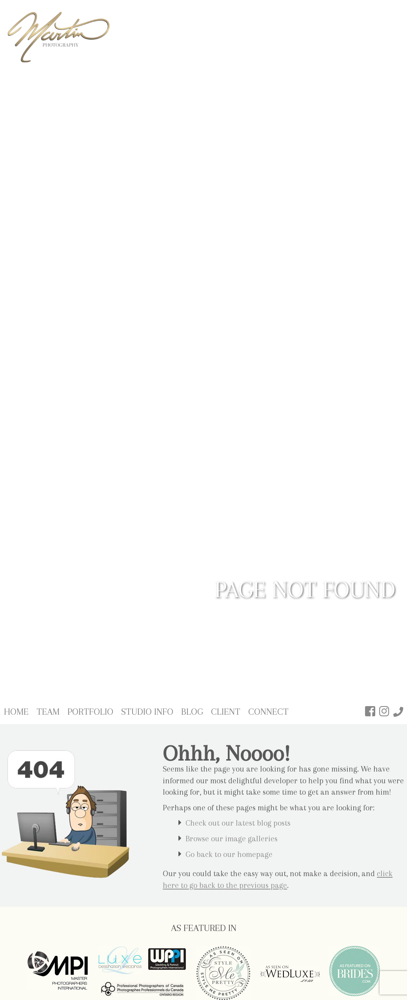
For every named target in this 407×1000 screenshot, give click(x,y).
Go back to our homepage (229, 854)
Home (16, 711)
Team (48, 711)
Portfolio (90, 711)
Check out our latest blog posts (238, 823)
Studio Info (147, 711)
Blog (192, 711)
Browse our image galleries (231, 838)
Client (225, 711)
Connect (268, 711)
